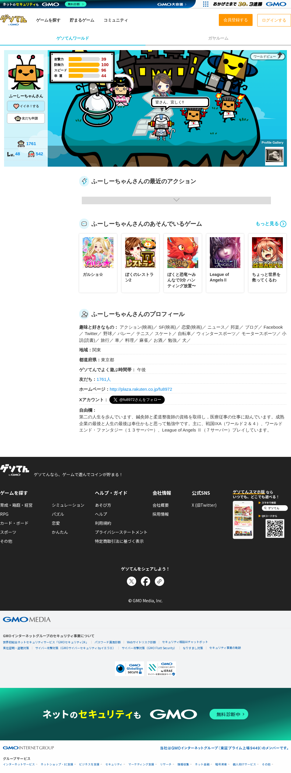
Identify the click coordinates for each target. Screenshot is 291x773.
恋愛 (56, 523)
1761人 (104, 379)
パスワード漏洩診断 (108, 642)
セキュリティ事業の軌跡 (225, 647)
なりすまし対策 (193, 648)
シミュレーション (68, 505)
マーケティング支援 (141, 764)
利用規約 (103, 523)
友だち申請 (26, 118)
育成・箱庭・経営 (16, 505)
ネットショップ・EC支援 (57, 764)
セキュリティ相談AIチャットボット (185, 642)
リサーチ (166, 764)
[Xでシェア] (131, 581)
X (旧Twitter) (204, 505)
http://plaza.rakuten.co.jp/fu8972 (141, 389)
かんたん (60, 532)
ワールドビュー (264, 56)
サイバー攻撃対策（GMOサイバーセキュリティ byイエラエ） (75, 648)
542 (35, 154)
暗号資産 (221, 764)
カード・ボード (14, 523)
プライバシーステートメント (121, 532)
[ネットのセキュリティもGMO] (44, 4)
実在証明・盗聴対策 (16, 648)
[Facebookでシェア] (145, 581)
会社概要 (160, 505)
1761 (26, 144)
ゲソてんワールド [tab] (72, 38)
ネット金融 (202, 764)
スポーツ (8, 532)
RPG (4, 514)
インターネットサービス (19, 764)
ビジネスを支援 (89, 764)
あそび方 (103, 505)
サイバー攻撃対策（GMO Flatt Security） (149, 648)
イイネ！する (26, 106)
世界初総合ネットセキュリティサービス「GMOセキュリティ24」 (45, 642)
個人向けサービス (244, 764)
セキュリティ (114, 764)
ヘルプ (101, 514)
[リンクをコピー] (159, 581)
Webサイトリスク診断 (141, 642)
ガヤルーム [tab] (218, 38)
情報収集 (183, 764)
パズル (58, 514)
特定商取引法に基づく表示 (119, 541)
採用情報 (160, 514)
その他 (6, 541)
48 (13, 154)
